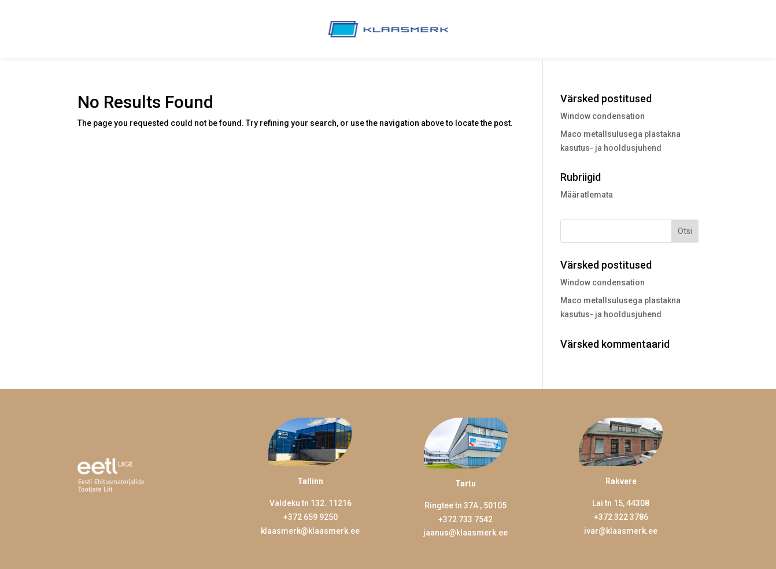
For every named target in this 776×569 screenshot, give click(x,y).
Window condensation (602, 116)
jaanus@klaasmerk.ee (465, 532)
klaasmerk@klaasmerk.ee (310, 530)
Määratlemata (586, 194)
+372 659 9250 (310, 517)
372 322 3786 (623, 517)
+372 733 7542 (465, 519)
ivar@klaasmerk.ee (620, 530)
